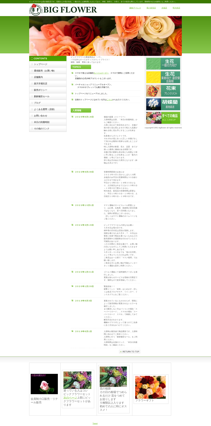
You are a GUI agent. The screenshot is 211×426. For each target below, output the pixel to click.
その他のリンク (41, 128)
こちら (109, 100)
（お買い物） (45, 70)
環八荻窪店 (151, 8)
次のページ (70, 397)
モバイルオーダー (101, 73)
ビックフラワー (63, 9)
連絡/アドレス (135, 8)
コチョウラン (163, 104)
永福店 (164, 8)
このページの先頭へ (129, 351)
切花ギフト (163, 91)
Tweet (95, 423)
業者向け (163, 77)
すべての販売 (163, 118)
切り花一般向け (163, 64)
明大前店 (176, 8)
